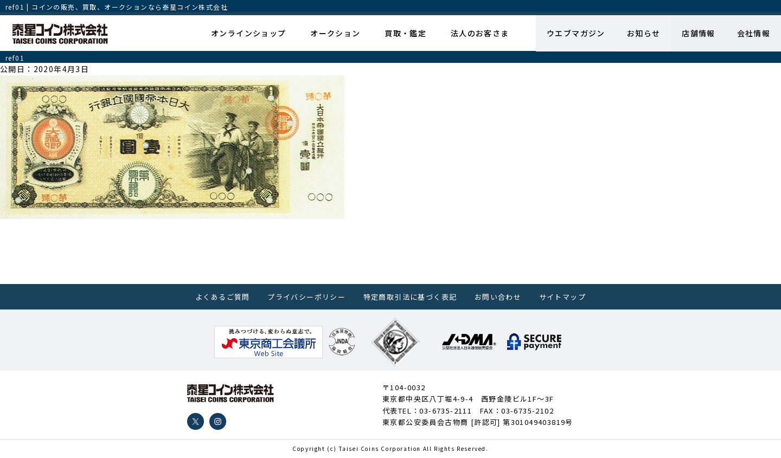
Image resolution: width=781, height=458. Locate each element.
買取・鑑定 (405, 33)
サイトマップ (562, 297)
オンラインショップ (248, 33)
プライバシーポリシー (306, 297)
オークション (335, 33)
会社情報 (753, 33)
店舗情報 (698, 33)
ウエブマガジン (575, 33)
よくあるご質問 (222, 297)
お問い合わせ (498, 297)
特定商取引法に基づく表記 (410, 297)
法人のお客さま (479, 33)
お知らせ (643, 33)
